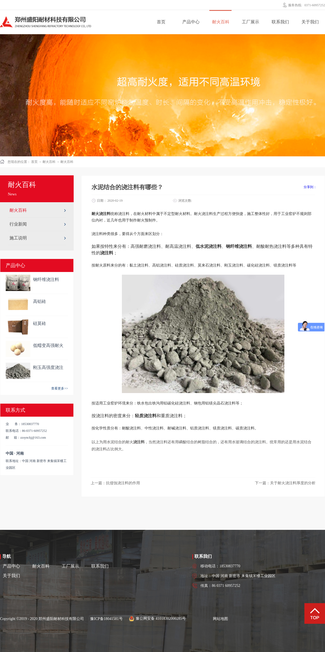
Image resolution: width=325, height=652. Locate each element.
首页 (161, 22)
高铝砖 (39, 301)
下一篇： (285, 483)
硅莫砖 (39, 323)
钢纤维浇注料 (46, 279)
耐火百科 (49, 162)
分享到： (310, 187)
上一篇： (115, 483)
